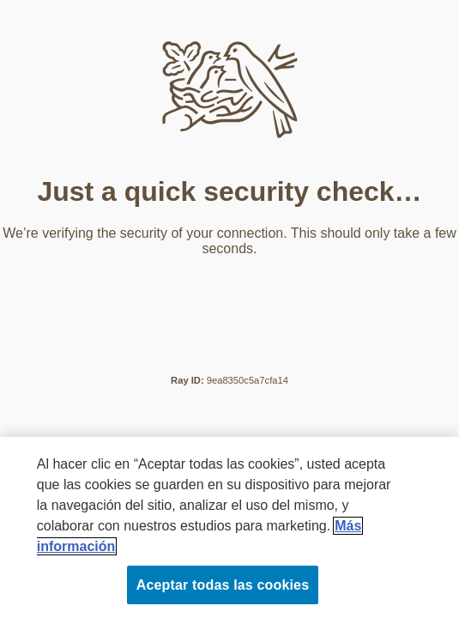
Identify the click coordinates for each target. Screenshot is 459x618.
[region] (229, 527)
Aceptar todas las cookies (222, 585)
